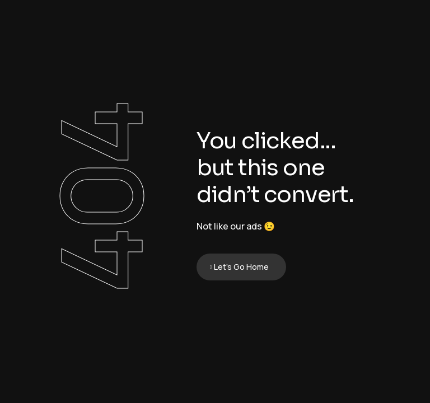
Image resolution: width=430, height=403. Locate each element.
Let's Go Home (241, 266)
